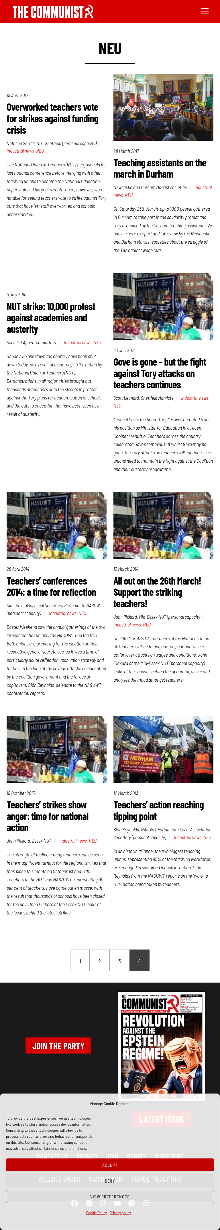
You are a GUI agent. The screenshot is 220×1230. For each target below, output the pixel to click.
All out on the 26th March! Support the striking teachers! (157, 591)
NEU (40, 150)
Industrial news (20, 150)
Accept (110, 1165)
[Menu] (205, 10)
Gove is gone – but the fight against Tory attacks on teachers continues (159, 372)
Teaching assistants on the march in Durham (159, 168)
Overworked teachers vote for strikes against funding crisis (52, 117)
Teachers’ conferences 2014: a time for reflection (51, 586)
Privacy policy (120, 1212)
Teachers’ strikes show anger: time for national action (48, 815)
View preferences (110, 1196)
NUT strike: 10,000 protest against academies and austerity (51, 317)
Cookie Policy (96, 1212)
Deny (110, 1180)
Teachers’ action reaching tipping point (158, 810)
